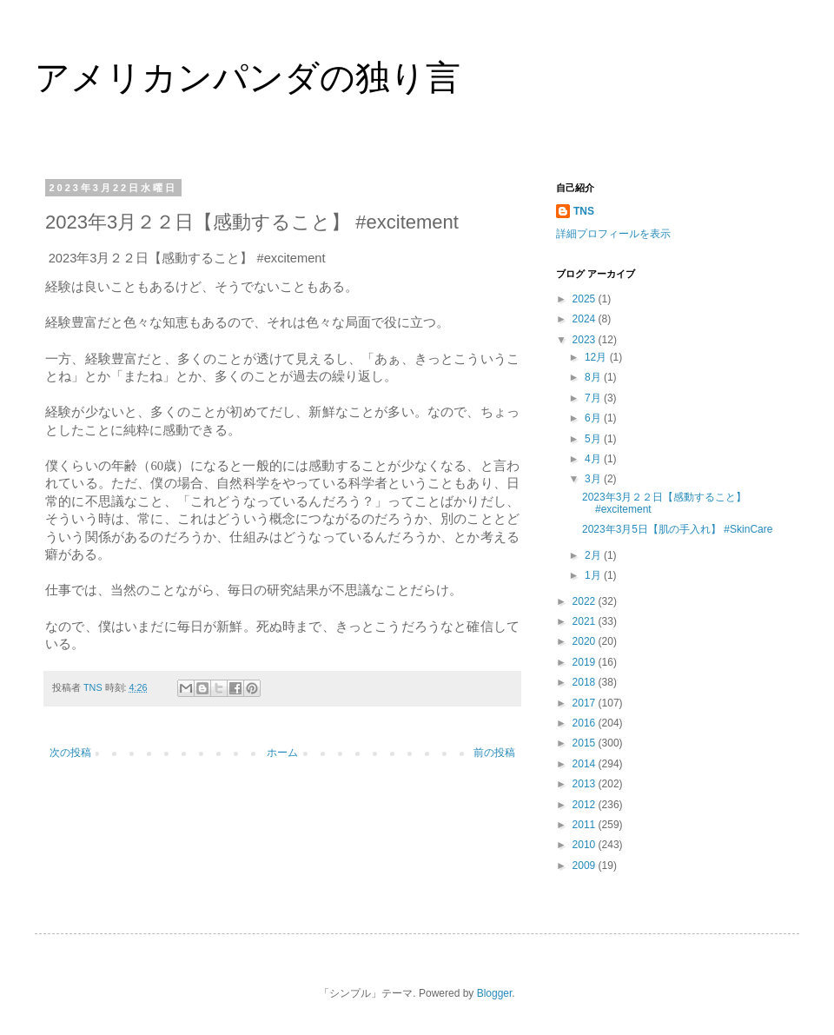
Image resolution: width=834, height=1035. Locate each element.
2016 (586, 723)
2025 (586, 299)
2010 (586, 845)
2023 (586, 340)
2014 (586, 764)
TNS (583, 211)
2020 (586, 641)
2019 (586, 662)
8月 (594, 377)
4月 (594, 459)
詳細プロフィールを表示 (613, 234)
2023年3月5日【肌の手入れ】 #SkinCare (677, 529)
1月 (594, 575)
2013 (586, 784)
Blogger (495, 993)
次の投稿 (70, 752)
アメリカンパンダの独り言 (247, 77)
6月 (594, 418)
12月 (597, 357)
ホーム (282, 752)
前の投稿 (494, 752)
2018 (586, 682)
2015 (586, 743)
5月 (594, 439)
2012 (586, 805)
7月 (594, 398)
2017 (586, 703)
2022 (586, 601)
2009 (586, 865)
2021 (586, 621)
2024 (586, 319)
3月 (594, 479)
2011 (586, 825)
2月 (594, 555)
